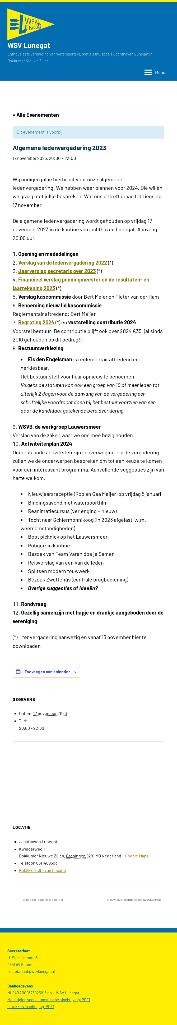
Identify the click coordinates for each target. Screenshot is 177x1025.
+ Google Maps (135, 855)
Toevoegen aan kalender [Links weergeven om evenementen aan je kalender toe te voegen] (47, 671)
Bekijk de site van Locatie (42, 870)
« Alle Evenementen (36, 115)
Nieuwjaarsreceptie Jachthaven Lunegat (134, 899)
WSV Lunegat (29, 45)
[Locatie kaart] (88, 780)
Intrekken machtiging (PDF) (30, 1006)
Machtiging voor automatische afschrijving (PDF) (48, 999)
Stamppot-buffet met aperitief (42, 899)
